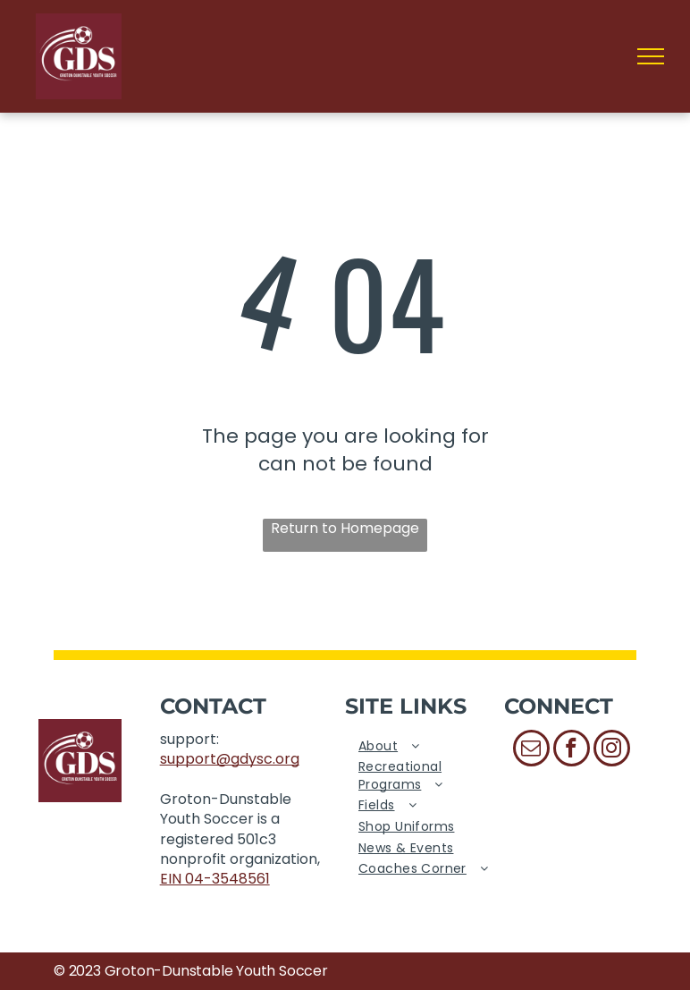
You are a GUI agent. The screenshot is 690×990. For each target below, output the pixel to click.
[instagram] (611, 750)
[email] (531, 750)
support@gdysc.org (229, 759)
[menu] (650, 56)
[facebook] (571, 750)
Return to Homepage (345, 528)
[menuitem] (424, 746)
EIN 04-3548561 (215, 878)
